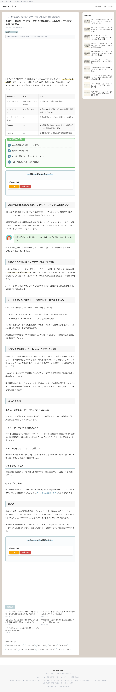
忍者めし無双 (14, 182)
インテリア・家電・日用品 (45, 649)
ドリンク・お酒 (11, 649)
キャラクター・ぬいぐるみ (15, 646)
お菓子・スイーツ (11, 32)
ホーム (7, 17)
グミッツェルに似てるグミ (47, 493)
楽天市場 (25, 186)
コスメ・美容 (41, 646)
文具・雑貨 (63, 646)
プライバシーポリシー (62, 677)
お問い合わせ (108, 6)
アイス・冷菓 (30, 646)
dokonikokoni (9, 6)
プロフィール (96, 6)
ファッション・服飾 (63, 649)
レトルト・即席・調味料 (26, 649)
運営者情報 (50, 677)
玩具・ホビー (53, 646)
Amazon (14, 186)
